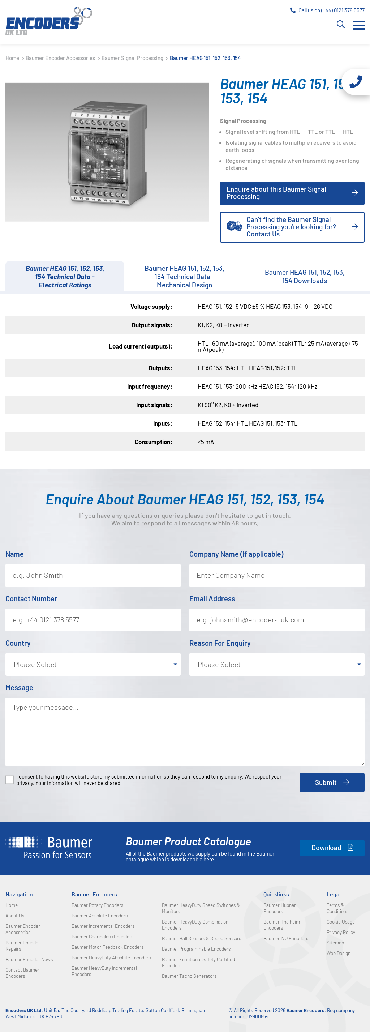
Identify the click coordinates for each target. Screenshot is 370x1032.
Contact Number (31, 598)
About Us (14, 915)
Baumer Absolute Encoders (100, 915)
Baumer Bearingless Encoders (102, 936)
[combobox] (93, 664)
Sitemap (335, 942)
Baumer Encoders (94, 894)
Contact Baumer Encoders (22, 973)
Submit (326, 782)
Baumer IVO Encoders (285, 938)
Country (18, 643)
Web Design (338, 953)
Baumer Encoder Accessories (61, 58)
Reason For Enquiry (220, 643)
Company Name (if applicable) (236, 554)
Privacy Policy (341, 932)
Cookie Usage (341, 921)
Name (14, 554)
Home (12, 58)
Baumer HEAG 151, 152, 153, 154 (205, 58)
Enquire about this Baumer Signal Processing (276, 192)
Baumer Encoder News (29, 959)
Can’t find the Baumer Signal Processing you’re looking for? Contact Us (281, 226)
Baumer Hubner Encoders (279, 908)
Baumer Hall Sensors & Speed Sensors (201, 938)
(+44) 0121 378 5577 (343, 10)
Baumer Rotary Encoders (97, 905)
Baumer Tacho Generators (189, 976)
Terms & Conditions (337, 908)
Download (326, 847)
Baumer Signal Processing (133, 58)
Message (19, 687)
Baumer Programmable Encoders (196, 949)
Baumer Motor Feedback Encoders (107, 947)
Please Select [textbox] (35, 664)
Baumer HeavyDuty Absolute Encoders (111, 957)
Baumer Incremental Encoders (103, 926)
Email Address (212, 598)
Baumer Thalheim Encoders (281, 924)
